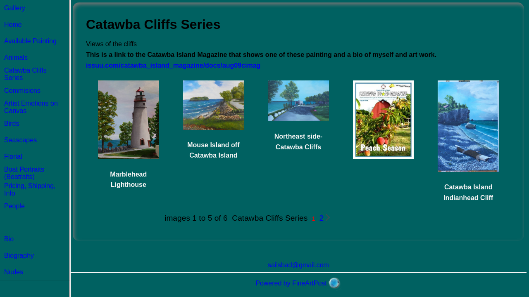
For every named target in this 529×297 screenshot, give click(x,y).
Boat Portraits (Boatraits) (24, 173)
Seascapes (20, 140)
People (14, 206)
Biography (19, 255)
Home (13, 24)
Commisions (22, 90)
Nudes (13, 272)
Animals (16, 57)
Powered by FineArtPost (291, 283)
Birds (11, 123)
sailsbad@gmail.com (298, 265)
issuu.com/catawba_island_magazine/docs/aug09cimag (173, 65)
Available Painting (30, 41)
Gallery (14, 8)
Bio (9, 239)
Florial (13, 156)
